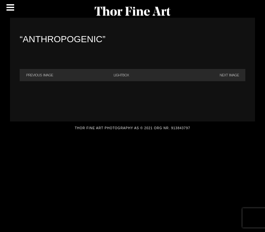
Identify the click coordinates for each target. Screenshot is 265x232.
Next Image (229, 75)
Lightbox (121, 75)
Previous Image (39, 75)
